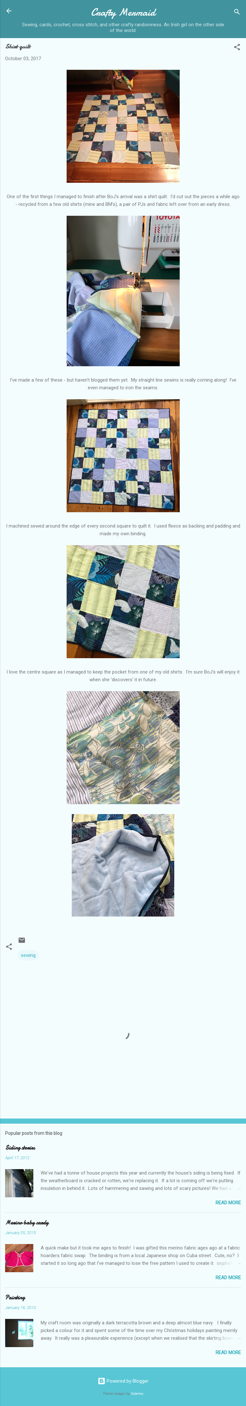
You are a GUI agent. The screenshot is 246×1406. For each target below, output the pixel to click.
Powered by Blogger (123, 1381)
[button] (237, 48)
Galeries (137, 1394)
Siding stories (20, 1148)
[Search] (237, 13)
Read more (228, 1203)
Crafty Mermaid (123, 12)
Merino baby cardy (26, 1223)
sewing (28, 955)
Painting (15, 1298)
